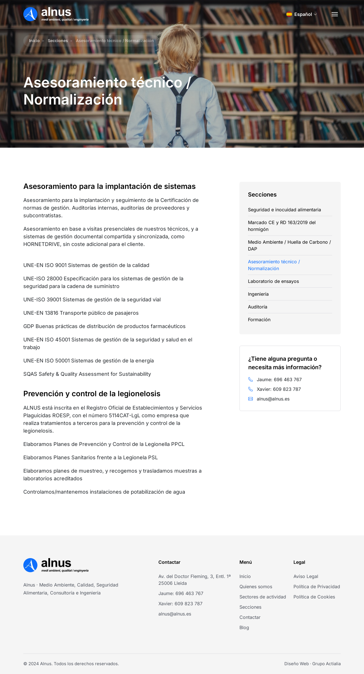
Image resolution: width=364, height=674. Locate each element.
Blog (244, 627)
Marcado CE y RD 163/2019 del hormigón (282, 226)
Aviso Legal (305, 576)
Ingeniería (258, 294)
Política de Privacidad (316, 586)
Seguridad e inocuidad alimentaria (284, 209)
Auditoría (257, 307)
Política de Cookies (314, 597)
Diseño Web (296, 663)
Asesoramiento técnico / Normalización (274, 265)
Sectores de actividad (262, 597)
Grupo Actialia (326, 663)
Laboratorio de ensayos (273, 281)
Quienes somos (255, 586)
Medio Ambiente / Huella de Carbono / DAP (289, 245)
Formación (259, 319)
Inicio (34, 40)
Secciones (58, 40)
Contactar (249, 617)
